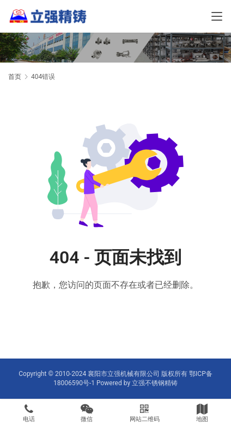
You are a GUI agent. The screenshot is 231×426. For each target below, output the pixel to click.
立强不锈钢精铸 (155, 383)
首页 (14, 77)
